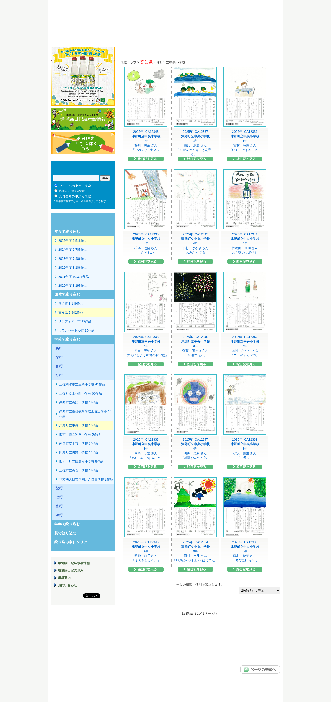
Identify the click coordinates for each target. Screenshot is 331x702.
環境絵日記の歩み (70, 570)
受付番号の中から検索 (75, 196)
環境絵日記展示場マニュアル (83, 631)
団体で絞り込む (67, 294)
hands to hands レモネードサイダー (83, 76)
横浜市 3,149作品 (70, 303)
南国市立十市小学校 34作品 (79, 443)
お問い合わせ (67, 585)
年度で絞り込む (67, 232)
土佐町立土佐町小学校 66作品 (80, 393)
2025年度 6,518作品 (72, 240)
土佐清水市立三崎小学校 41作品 (82, 384)
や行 (59, 515)
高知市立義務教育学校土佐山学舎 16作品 (85, 413)
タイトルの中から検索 (75, 186)
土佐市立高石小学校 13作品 (79, 470)
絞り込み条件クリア (70, 542)
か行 (59, 357)
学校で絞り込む (67, 339)
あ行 (59, 348)
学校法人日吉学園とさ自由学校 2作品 (86, 479)
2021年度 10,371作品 (73, 276)
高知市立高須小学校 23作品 (79, 402)
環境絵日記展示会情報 (83, 119)
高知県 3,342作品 (70, 312)
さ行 (59, 366)
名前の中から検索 (72, 191)
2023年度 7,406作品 (72, 258)
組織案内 (64, 578)
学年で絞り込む (67, 524)
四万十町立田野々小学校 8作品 (81, 461)
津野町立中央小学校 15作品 (79, 425)
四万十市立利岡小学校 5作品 (79, 434)
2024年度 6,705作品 (72, 249)
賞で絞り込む (65, 533)
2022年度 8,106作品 (72, 267)
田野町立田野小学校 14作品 (79, 452)
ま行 (59, 506)
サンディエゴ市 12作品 (74, 321)
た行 (59, 375)
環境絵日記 (108, 19)
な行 (59, 488)
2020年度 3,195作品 (72, 285)
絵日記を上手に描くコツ (83, 143)
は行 (59, 497)
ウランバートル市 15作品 (76, 330)
